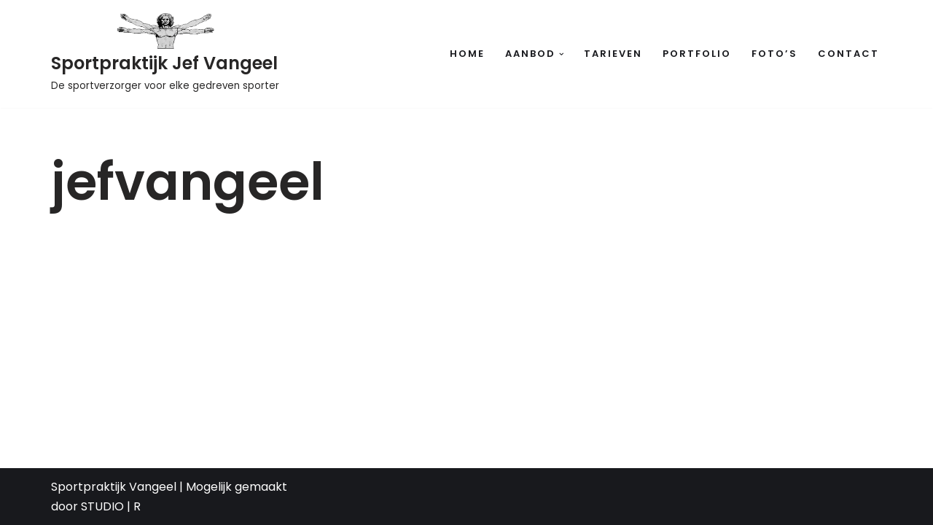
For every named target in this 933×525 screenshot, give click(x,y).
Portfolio (697, 54)
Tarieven (613, 54)
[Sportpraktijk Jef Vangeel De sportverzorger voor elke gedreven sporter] (165, 54)
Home (467, 54)
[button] (561, 54)
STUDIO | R (111, 506)
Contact (848, 54)
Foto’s (774, 54)
